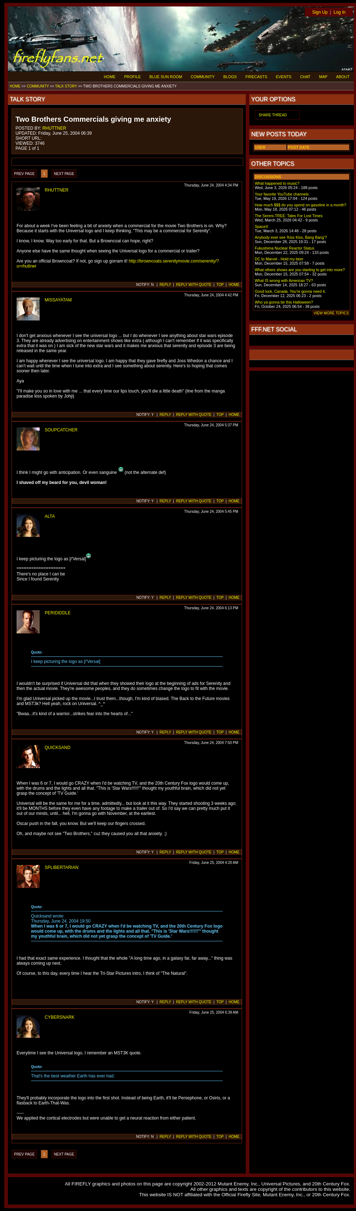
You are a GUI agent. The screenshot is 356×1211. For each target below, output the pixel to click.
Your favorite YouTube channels (282, 194)
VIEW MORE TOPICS (331, 313)
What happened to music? (277, 183)
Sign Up (320, 12)
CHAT (305, 77)
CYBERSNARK (60, 1017)
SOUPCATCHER (61, 429)
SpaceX (261, 226)
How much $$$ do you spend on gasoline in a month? (300, 205)
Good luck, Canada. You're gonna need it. (290, 291)
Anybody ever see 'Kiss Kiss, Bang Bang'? (291, 237)
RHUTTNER (54, 128)
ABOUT (343, 77)
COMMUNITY (203, 77)
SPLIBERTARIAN (62, 867)
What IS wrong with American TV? (284, 280)
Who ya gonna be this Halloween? (284, 302)
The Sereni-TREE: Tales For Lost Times (288, 216)
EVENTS (284, 77)
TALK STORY (66, 86)
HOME (109, 77)
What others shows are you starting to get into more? (300, 270)
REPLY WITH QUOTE (194, 285)
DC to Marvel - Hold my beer (279, 259)
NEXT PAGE (64, 174)
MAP (323, 77)
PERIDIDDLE (58, 612)
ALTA (50, 516)
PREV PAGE (24, 174)
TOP (220, 285)
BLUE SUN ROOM (166, 77)
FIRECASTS (256, 77)
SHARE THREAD (273, 115)
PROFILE (132, 77)
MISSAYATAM (58, 299)
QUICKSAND (57, 747)
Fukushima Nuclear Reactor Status (284, 248)
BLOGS (230, 77)
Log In (340, 12)
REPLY (165, 285)
